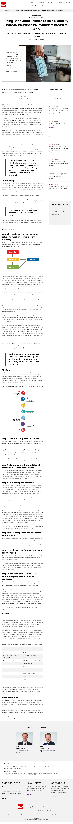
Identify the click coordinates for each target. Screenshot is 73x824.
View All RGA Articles (53, 199)
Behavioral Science (57, 210)
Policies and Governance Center (33, 816)
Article (17, 12)
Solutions (27, 6)
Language (66, 3)
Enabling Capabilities (58, 213)
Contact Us (54, 798)
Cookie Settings (36, 820)
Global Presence (35, 6)
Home (3, 12)
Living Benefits (56, 216)
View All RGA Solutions (56, 222)
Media (52, 3)
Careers (69, 6)
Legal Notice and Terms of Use (59, 816)
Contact (60, 3)
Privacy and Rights (18, 816)
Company (56, 6)
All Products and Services (24, 812)
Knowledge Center (46, 6)
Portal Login (40, 3)
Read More (52, 103)
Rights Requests (51, 812)
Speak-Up (46, 816)
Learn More (30, 796)
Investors (63, 6)
